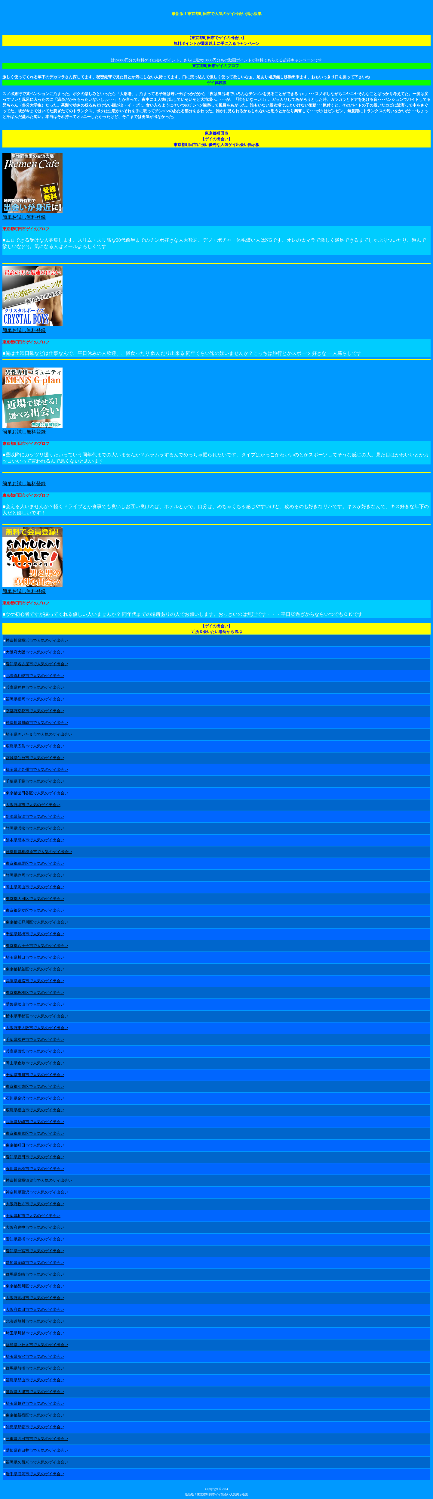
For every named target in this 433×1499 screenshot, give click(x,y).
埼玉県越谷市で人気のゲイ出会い (35, 1403)
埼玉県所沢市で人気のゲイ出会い (35, 1356)
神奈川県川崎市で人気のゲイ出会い (37, 722)
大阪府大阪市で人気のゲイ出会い (35, 652)
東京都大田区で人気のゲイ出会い (35, 898)
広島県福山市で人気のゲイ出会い (35, 1110)
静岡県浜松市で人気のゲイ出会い (35, 828)
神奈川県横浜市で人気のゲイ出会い (37, 640)
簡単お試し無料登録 (24, 431)
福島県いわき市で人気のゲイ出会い (37, 1344)
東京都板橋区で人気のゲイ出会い (35, 992)
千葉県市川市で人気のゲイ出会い (35, 1074)
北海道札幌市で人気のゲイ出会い (35, 675)
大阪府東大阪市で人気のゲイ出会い (37, 1028)
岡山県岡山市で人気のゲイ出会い (35, 887)
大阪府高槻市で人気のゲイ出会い (35, 1298)
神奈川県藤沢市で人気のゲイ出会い (37, 1192)
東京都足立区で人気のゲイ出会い (35, 910)
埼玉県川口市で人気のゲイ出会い (35, 957)
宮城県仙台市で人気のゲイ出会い (35, 758)
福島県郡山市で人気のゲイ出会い (35, 1380)
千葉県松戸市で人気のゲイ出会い (35, 1039)
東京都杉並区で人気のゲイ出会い (35, 969)
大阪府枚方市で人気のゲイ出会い (35, 1204)
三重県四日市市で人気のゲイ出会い (37, 1438)
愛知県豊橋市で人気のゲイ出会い (35, 1239)
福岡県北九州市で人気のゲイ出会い (37, 769)
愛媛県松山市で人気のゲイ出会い (35, 1004)
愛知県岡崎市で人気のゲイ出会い (35, 1262)
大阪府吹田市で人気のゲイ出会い (35, 1309)
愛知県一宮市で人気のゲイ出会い (35, 1251)
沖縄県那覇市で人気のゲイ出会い (35, 1427)
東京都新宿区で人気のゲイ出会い (35, 1415)
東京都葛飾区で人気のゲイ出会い (35, 1133)
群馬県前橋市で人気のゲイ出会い (35, 1368)
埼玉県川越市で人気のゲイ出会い (35, 1333)
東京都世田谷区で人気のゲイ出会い (37, 793)
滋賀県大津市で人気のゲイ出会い (35, 1391)
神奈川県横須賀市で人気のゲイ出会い (39, 1180)
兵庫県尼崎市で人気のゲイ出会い (35, 1121)
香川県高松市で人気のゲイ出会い (35, 1168)
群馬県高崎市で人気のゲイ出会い (35, 1274)
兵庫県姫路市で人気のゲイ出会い (35, 981)
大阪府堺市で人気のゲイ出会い (33, 804)
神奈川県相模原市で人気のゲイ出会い (39, 851)
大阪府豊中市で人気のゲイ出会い (35, 1227)
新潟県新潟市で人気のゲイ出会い (35, 816)
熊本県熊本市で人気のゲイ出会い (35, 840)
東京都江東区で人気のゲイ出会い (35, 1086)
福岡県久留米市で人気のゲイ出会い (37, 1462)
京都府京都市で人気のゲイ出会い (35, 711)
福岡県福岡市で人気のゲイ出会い (35, 699)
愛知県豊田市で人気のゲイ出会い (35, 1157)
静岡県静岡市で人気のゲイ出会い (35, 875)
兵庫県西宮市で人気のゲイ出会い (35, 1051)
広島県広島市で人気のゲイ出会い (35, 746)
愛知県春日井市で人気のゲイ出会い (37, 1450)
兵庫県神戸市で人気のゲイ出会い (35, 687)
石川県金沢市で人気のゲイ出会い (35, 1098)
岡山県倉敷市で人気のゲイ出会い (35, 1063)
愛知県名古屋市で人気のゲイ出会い (37, 664)
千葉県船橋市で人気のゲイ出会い (35, 934)
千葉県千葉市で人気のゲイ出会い (35, 781)
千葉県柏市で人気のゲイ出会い (33, 1215)
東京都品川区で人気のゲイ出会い (35, 1286)
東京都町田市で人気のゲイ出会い (35, 1145)
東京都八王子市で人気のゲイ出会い (37, 945)
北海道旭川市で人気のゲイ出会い (35, 1321)
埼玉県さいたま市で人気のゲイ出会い (39, 734)
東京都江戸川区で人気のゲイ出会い (37, 922)
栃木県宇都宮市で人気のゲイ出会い (37, 1016)
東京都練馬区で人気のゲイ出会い (35, 863)
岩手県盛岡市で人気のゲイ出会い (35, 1474)
